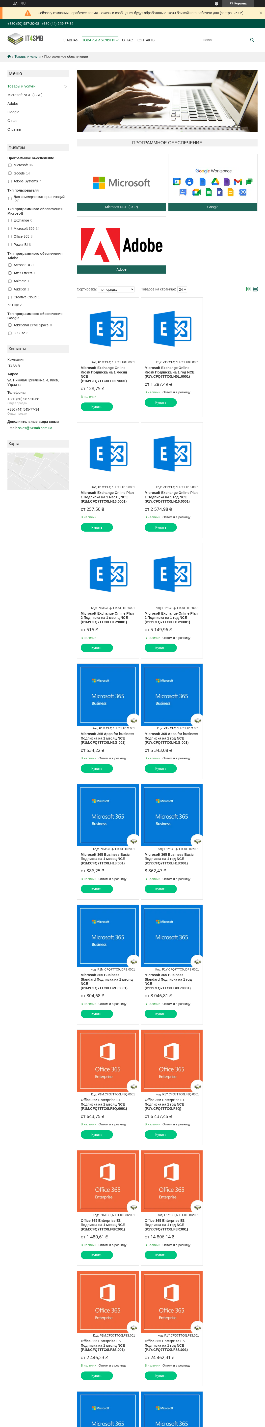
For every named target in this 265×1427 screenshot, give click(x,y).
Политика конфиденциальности (158, 1326)
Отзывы (14, 129)
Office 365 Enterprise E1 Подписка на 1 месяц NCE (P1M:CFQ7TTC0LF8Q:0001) (104, 871)
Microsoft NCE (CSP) (25, 95)
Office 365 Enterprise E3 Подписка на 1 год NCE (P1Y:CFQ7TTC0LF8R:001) (102, 992)
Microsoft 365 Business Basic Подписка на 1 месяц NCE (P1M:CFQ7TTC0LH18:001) (226, 622)
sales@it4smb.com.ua (35, 428)
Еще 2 (17, 305)
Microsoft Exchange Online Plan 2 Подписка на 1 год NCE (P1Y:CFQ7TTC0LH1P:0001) (227, 497)
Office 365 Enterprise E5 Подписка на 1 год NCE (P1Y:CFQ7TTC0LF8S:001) (223, 992)
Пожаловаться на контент (115, 1326)
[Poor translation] (18, 1355)
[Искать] (252, 40)
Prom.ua (153, 1321)
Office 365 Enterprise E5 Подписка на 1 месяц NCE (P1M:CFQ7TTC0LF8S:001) (164, 992)
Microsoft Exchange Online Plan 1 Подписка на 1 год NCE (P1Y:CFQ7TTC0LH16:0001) (106, 497)
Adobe (12, 103)
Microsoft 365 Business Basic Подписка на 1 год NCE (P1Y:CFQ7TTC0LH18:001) (105, 747)
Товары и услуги (98, 40)
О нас (127, 40)
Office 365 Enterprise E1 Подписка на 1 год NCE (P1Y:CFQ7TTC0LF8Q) (162, 871)
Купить (96, 407)
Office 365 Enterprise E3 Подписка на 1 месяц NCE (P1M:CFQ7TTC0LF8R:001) (224, 871)
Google (13, 112)
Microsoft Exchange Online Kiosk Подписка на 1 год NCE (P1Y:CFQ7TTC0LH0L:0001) (166, 372)
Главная (71, 40)
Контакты (146, 40)
